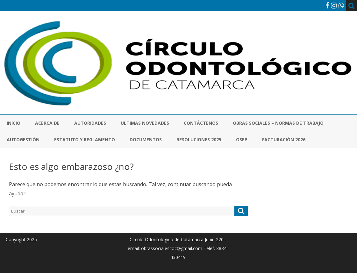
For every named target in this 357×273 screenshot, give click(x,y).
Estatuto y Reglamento (84, 139)
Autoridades (90, 123)
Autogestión (23, 139)
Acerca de (47, 123)
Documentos (146, 139)
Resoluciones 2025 (198, 139)
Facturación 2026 (283, 139)
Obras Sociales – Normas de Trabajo (278, 123)
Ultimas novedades (145, 123)
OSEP (241, 139)
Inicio (13, 123)
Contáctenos (201, 123)
